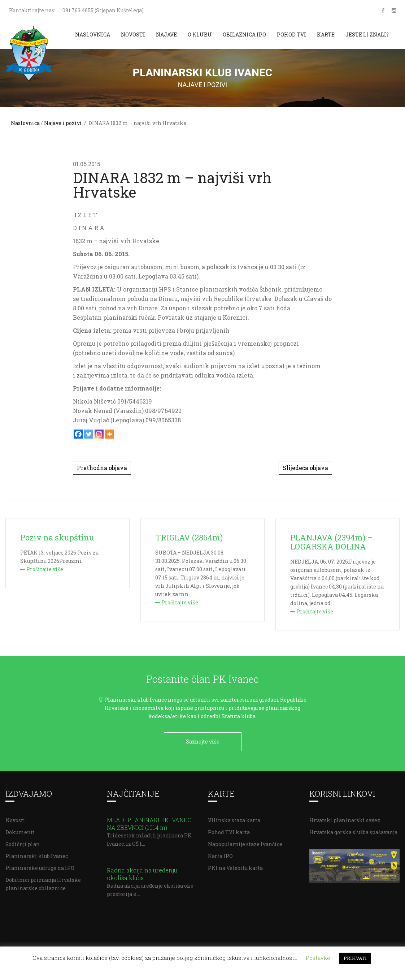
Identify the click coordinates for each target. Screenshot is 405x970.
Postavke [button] (318, 957)
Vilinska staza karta (234, 818)
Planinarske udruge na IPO (39, 866)
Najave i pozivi (63, 123)
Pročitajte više (41, 569)
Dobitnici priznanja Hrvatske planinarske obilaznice (43, 882)
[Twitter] (88, 434)
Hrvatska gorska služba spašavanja (353, 830)
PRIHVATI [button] (355, 958)
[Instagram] (99, 434)
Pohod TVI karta (229, 830)
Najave (166, 34)
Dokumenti (20, 830)
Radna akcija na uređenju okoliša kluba (142, 872)
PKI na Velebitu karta (235, 866)
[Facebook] (78, 434)
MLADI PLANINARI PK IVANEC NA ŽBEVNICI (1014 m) (149, 821)
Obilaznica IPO (244, 34)
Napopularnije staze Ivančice (245, 842)
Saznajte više (202, 741)
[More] (109, 434)
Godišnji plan (22, 842)
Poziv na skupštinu (57, 537)
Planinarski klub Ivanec (36, 854)
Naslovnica (92, 34)
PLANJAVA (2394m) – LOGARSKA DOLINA (331, 542)
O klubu (200, 34)
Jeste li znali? (367, 34)
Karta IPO (220, 854)
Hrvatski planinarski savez (344, 818)
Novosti (133, 34)
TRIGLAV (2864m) (189, 537)
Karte (326, 34)
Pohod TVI (291, 34)
